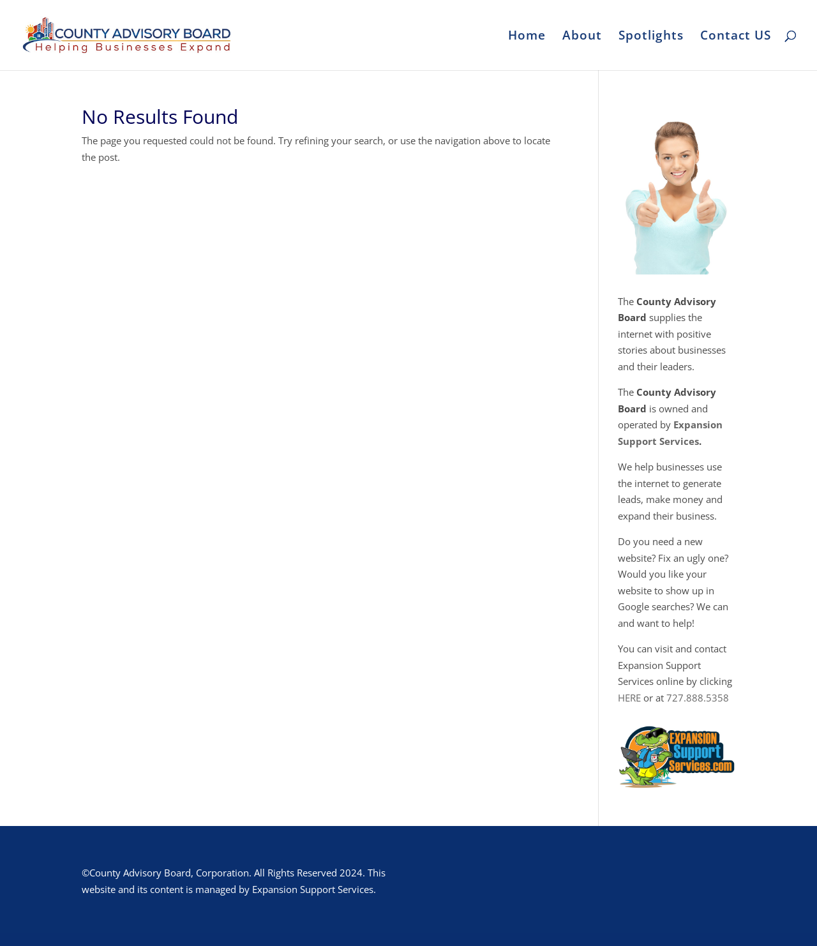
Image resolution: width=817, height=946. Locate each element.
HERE (629, 697)
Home (527, 37)
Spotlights (651, 37)
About (582, 37)
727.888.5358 (697, 697)
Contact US (735, 37)
